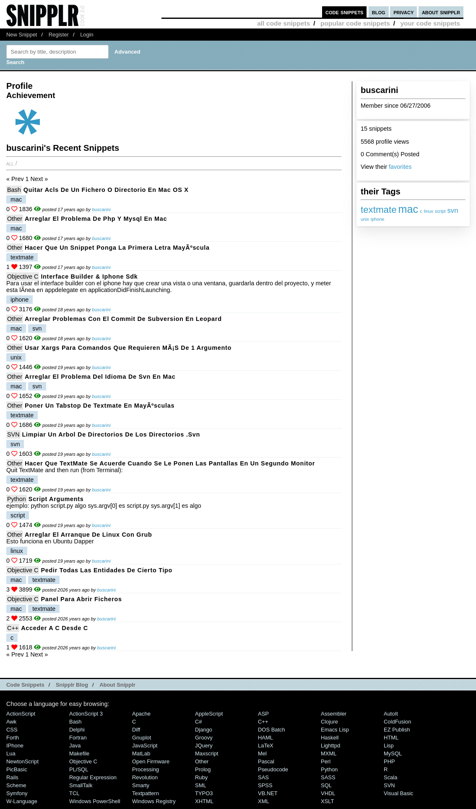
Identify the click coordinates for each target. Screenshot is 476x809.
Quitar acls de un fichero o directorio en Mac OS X (106, 189)
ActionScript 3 (86, 714)
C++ (12, 628)
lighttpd (330, 745)
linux (428, 211)
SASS (328, 777)
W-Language (21, 801)
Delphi (77, 729)
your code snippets (430, 23)
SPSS (265, 785)
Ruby (201, 777)
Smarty (140, 785)
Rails (12, 777)
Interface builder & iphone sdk (89, 276)
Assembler (333, 714)
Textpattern (145, 793)
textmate (379, 209)
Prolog (203, 769)
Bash (14, 189)
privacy (403, 12)
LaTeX (265, 745)
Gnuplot (141, 737)
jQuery (204, 745)
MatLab (141, 753)
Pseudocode (273, 769)
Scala (390, 777)
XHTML (204, 801)
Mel (262, 753)
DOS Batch (271, 729)
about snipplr (441, 12)
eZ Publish (397, 729)
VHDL (328, 793)
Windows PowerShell (94, 801)
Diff (136, 729)
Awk (11, 722)
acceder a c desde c (54, 628)
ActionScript (20, 714)
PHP (389, 761)
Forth (12, 737)
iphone (377, 219)
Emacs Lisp (335, 729)
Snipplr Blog (72, 685)
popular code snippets (355, 23)
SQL (326, 785)
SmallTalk (80, 785)
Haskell (329, 737)
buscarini (101, 209)
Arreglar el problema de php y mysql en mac (96, 218)
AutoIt (391, 714)
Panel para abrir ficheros (81, 599)
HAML (265, 737)
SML (200, 785)
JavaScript (144, 745)
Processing (145, 769)
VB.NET (268, 793)
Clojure (329, 722)
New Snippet (21, 34)
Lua (11, 753)
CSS (12, 729)
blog (378, 12)
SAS (263, 777)
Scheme (16, 785)
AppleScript (209, 714)
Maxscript (206, 753)
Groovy (204, 737)
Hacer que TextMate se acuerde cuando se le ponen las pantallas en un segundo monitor (170, 463)
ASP (263, 714)
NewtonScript (22, 761)
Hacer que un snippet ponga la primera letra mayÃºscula (117, 247)
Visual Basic (398, 793)
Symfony (16, 793)
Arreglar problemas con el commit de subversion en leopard (123, 318)
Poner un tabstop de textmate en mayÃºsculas (99, 405)
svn (452, 211)
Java (75, 745)
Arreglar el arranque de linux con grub (88, 534)
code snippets (344, 12)
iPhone (14, 745)
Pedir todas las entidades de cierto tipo (106, 570)
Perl (325, 761)
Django (203, 729)
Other (14, 218)
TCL (74, 793)
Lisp (389, 745)
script (440, 211)
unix (365, 219)
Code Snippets (25, 685)
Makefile (79, 753)
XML (263, 801)
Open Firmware (150, 761)
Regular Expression (93, 777)
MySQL (393, 753)
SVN (13, 434)
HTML (391, 737)
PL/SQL (78, 769)
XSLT (327, 801)
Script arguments (56, 499)
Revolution (145, 777)
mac (408, 209)
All (10, 163)
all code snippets (283, 23)
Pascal (266, 761)
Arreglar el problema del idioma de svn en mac (100, 376)
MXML (328, 753)
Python (16, 499)
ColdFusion (397, 722)
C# (198, 722)
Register (59, 34)
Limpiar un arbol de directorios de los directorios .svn (111, 434)
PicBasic (16, 769)
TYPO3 (204, 793)
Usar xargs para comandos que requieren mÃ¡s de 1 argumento (128, 347)
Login (87, 34)
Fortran (78, 737)
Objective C (22, 276)
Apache (141, 714)
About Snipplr (117, 685)
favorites (400, 166)
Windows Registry (154, 801)
